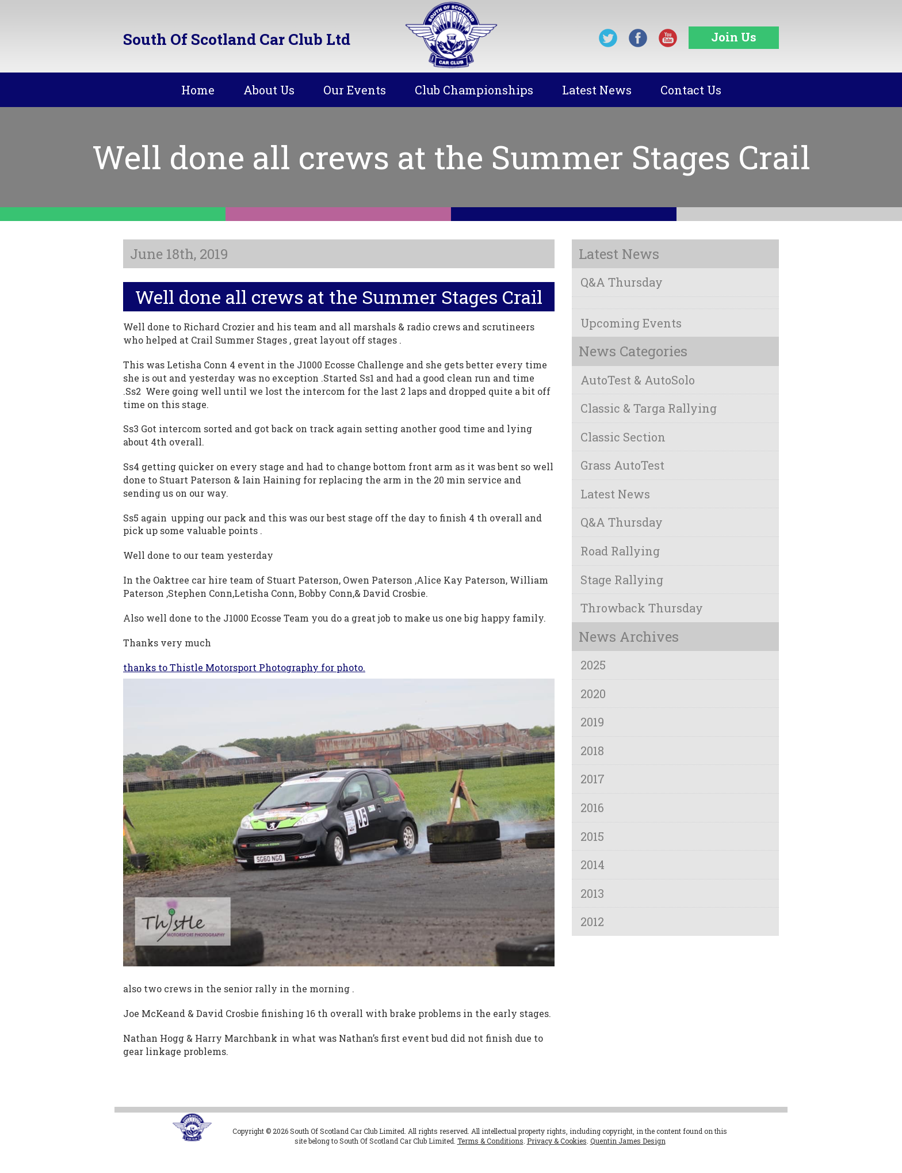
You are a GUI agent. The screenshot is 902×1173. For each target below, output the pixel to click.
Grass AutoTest (622, 465)
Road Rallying (620, 550)
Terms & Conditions (490, 1140)
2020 (593, 693)
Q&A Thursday (621, 282)
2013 (592, 893)
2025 (593, 664)
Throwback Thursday (641, 607)
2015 (592, 836)
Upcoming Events (631, 322)
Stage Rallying (621, 579)
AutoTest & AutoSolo (637, 379)
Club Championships (474, 89)
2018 (592, 750)
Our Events (354, 89)
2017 (592, 778)
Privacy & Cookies (557, 1140)
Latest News (597, 89)
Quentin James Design (628, 1140)
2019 (592, 721)
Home (198, 89)
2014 (592, 864)
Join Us (733, 36)
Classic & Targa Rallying (648, 408)
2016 (592, 807)
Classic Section (623, 436)
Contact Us (690, 89)
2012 (592, 921)
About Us (269, 89)
